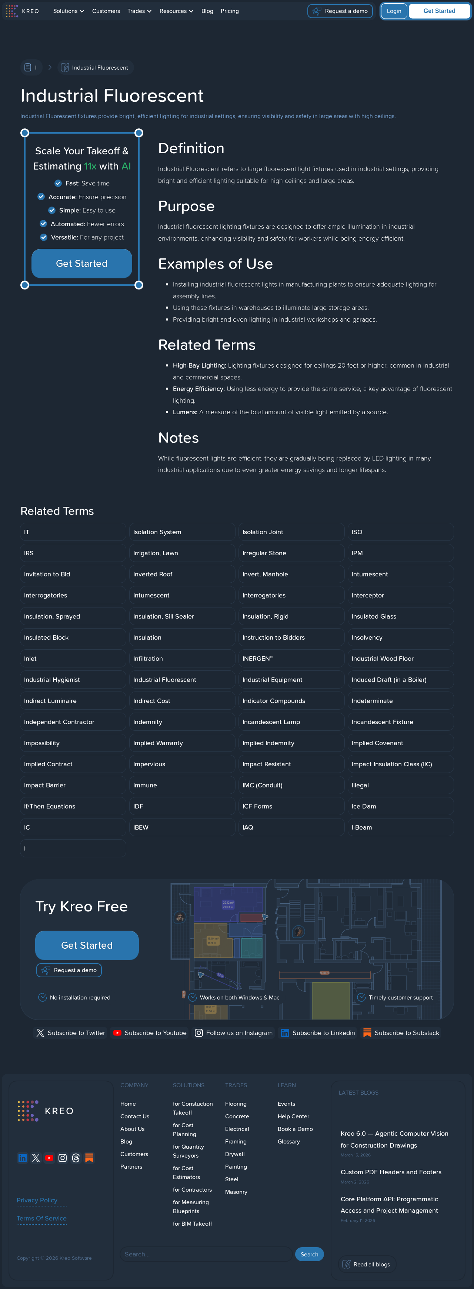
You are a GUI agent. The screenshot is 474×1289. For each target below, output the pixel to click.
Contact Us (134, 1116)
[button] (69, 11)
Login (394, 11)
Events (286, 1103)
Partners (131, 1166)
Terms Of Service (42, 1218)
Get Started (439, 11)
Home (128, 1103)
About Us (132, 1129)
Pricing (230, 11)
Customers (106, 11)
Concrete (237, 1116)
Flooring (236, 1103)
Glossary (289, 1141)
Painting (236, 1166)
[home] (22, 11)
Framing (236, 1141)
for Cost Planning (184, 1129)
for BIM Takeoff (192, 1223)
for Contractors (192, 1189)
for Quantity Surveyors (188, 1151)
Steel (231, 1179)
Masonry (236, 1192)
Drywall (235, 1154)
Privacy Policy (37, 1200)
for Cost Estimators (186, 1172)
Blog (207, 11)
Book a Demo (295, 1129)
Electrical (237, 1129)
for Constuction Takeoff (193, 1108)
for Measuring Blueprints (191, 1206)
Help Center (293, 1116)
